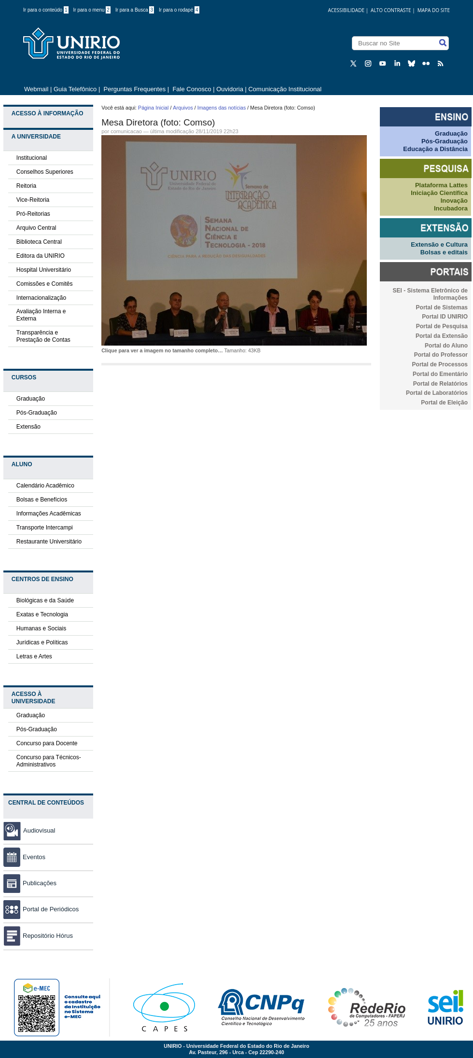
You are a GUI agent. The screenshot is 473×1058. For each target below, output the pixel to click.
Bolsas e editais (444, 252)
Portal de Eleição (444, 402)
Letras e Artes (34, 656)
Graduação (30, 398)
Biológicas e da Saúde (45, 600)
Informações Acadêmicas (48, 513)
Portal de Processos (440, 364)
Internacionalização (41, 297)
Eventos (24, 857)
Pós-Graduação (36, 412)
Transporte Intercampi (44, 527)
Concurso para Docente (47, 743)
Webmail (36, 89)
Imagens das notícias (221, 108)
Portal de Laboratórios (437, 393)
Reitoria (26, 185)
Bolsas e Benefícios (41, 499)
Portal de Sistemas (442, 307)
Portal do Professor (441, 354)
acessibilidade (346, 10)
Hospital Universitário (43, 269)
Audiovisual (39, 830)
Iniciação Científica (439, 192)
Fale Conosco (191, 89)
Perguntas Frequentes (135, 89)
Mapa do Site (433, 10)
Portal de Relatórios (440, 383)
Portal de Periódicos (41, 909)
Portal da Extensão (442, 336)
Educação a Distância (435, 149)
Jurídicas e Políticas (42, 642)
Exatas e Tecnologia (42, 614)
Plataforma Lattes (441, 185)
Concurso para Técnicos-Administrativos (48, 761)
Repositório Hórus (38, 935)
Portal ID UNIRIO (445, 316)
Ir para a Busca (134, 10)
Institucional (31, 157)
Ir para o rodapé (179, 10)
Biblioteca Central (39, 241)
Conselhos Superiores (44, 171)
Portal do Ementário (440, 374)
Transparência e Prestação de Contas (43, 336)
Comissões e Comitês (44, 283)
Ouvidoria (230, 89)
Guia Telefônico (75, 89)
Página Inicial (153, 108)
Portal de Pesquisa (442, 326)
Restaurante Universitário (49, 541)
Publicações (29, 883)
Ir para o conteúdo (46, 10)
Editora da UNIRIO (40, 255)
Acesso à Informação (47, 113)
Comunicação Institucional (284, 89)
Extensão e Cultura (439, 244)
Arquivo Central (36, 227)
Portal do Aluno (446, 345)
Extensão (28, 426)
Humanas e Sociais (41, 628)
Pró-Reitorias (33, 213)
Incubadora (451, 208)
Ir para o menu (92, 10)
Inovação (454, 200)
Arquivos (183, 108)
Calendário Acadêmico (45, 485)
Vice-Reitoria (32, 199)
